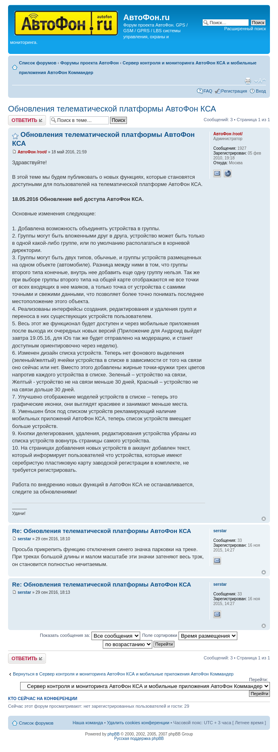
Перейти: (258, 679)
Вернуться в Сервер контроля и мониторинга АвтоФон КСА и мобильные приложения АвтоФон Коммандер (123, 673)
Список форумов (37, 62)
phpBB (114, 734)
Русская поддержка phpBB (139, 738)
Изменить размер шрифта (260, 81)
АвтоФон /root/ (32, 152)
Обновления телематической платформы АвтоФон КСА (112, 108)
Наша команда (88, 722)
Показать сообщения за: (90, 635)
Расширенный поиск (245, 28)
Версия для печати (247, 81)
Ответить (27, 120)
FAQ (207, 91)
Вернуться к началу (263, 518)
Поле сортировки (189, 635)
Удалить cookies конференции (138, 722)
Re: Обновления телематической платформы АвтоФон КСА (101, 530)
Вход (261, 91)
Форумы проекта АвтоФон (89, 62)
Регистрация (234, 91)
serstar (24, 539)
